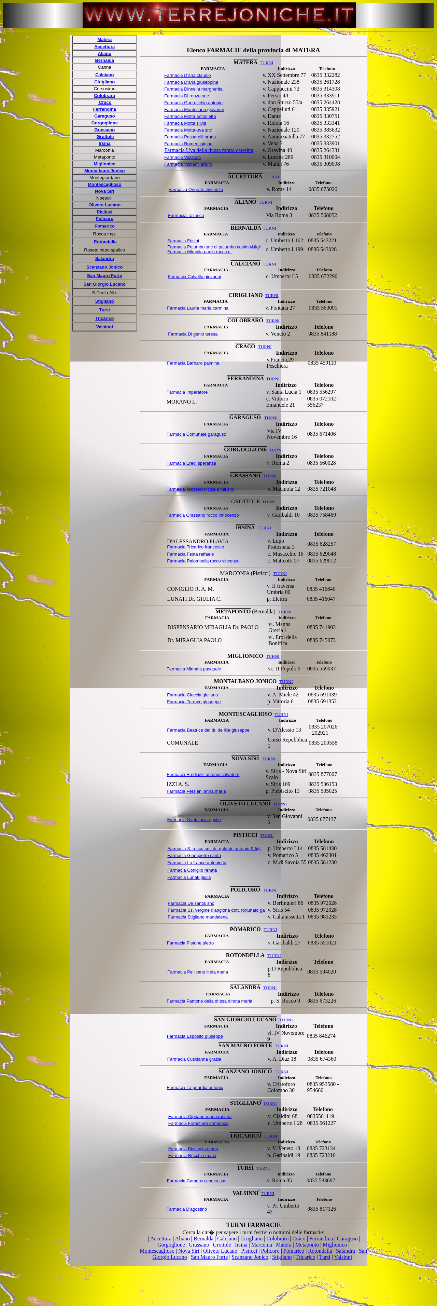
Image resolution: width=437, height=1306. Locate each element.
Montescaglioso (104, 184)
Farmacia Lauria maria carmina (197, 308)
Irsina (105, 143)
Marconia (261, 1245)
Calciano (104, 74)
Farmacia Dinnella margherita (193, 89)
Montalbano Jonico (104, 170)
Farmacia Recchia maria (192, 1155)
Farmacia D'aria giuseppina (191, 82)
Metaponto (307, 1245)
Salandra (104, 258)
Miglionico (104, 163)
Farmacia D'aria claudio (187, 75)
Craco (299, 1238)
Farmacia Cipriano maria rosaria (200, 1116)
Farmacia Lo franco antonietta (196, 862)
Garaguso (104, 116)
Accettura (104, 46)
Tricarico (104, 318)
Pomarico (105, 226)
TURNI (270, 1103)
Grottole (105, 136)
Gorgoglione (104, 122)
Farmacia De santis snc (191, 903)
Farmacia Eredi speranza (191, 463)
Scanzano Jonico (104, 267)
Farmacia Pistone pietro (190, 943)
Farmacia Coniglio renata (192, 870)
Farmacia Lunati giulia (189, 877)
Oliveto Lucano (104, 204)
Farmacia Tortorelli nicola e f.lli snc (200, 489)
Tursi (104, 309)
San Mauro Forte (104, 275)
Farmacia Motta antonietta (190, 116)
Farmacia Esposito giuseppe (195, 1036)
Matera (104, 39)
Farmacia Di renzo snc (186, 95)
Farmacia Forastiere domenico (198, 1123)
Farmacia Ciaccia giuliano (192, 694)
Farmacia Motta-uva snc (188, 130)
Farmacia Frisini (183, 240)
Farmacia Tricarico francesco (195, 546)
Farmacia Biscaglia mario (193, 1148)
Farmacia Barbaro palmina (193, 363)
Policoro (104, 218)
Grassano (104, 129)
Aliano (104, 53)
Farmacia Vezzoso (182, 157)
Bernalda (104, 60)
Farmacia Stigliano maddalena (198, 917)
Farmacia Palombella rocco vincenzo (203, 560)
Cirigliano (104, 81)
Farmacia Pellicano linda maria (197, 972)
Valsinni (104, 326)
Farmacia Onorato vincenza (196, 189)
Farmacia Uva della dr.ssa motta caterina (208, 150)
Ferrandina (104, 109)
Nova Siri (104, 191)
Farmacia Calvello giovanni (194, 276)
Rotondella (320, 1251)
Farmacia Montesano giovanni (194, 109)
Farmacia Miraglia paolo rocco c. (199, 251)
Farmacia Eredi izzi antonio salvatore (203, 774)
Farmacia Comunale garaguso (196, 434)
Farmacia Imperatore (187, 392)
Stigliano (104, 301)
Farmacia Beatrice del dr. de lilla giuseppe (208, 730)
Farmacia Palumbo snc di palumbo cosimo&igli (213, 246)
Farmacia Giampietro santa (194, 855)
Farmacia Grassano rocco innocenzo (202, 515)
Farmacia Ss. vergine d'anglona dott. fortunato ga (216, 910)
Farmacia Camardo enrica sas (196, 1180)
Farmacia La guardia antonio (195, 1087)
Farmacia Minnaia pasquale (194, 668)
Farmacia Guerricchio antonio (193, 102)
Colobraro (104, 95)
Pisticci (105, 211)
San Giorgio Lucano (105, 284)
